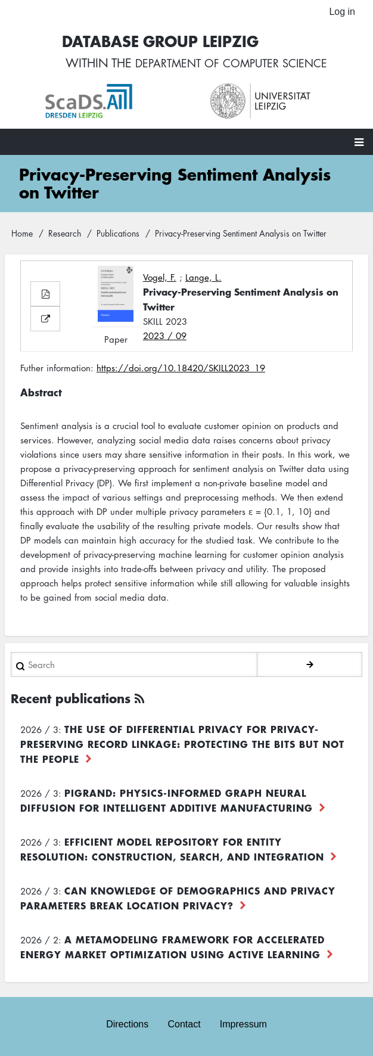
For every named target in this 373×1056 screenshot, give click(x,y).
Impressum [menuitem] (243, 1024)
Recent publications (70, 701)
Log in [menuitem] (342, 12)
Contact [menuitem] (183, 1024)
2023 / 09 (164, 338)
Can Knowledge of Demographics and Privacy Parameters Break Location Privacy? (177, 900)
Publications (118, 237)
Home (22, 237)
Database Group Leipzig (154, 43)
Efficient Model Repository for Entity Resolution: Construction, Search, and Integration (172, 851)
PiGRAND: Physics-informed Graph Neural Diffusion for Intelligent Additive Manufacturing (166, 803)
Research (64, 237)
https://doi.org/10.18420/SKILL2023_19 (181, 371)
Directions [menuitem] (127, 1024)
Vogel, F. (159, 280)
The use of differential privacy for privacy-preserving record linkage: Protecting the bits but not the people (182, 747)
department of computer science (231, 65)
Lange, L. (203, 280)
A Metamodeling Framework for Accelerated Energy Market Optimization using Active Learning (172, 949)
